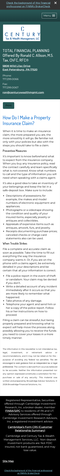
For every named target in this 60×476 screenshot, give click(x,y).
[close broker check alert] (55, 3)
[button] (49, 15)
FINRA (9, 410)
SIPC (17, 410)
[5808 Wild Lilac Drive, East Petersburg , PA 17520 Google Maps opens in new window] (20, 67)
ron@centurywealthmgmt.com (23, 92)
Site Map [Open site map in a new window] (8, 461)
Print (8, 105)
